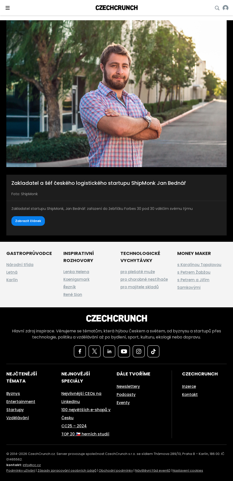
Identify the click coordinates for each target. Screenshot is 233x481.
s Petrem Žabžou (193, 272)
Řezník (69, 287)
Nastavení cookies (187, 470)
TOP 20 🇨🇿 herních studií (85, 434)
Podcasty (126, 394)
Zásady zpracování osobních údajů (67, 470)
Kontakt (190, 394)
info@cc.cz (32, 465)
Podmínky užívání (20, 470)
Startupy (15, 409)
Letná (11, 272)
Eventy (123, 402)
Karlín (12, 280)
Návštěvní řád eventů (152, 470)
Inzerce (189, 386)
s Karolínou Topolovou (199, 264)
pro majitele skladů (139, 287)
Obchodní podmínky (116, 470)
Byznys (13, 393)
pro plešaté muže (137, 271)
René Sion (72, 294)
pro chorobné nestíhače (144, 279)
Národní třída (19, 264)
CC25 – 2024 (74, 426)
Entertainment (20, 401)
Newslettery (128, 386)
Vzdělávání (17, 417)
